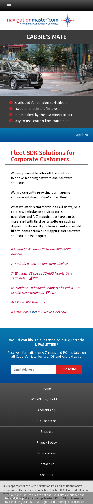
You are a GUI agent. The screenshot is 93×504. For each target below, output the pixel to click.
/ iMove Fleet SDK (39, 312)
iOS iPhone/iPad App (46, 399)
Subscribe (69, 369)
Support (47, 432)
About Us (46, 475)
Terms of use (46, 453)
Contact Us (46, 464)
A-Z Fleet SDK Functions (28, 302)
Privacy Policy (46, 443)
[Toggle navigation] (9, 5)
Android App (47, 410)
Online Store (46, 421)
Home (46, 389)
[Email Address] (33, 369)
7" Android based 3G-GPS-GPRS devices (39, 264)
